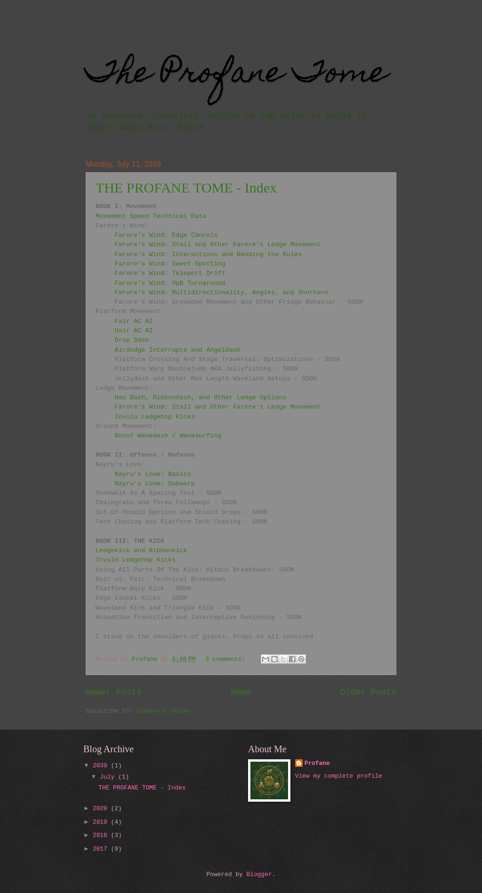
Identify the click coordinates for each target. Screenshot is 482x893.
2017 (102, 849)
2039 (102, 765)
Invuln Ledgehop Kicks (155, 416)
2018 (102, 835)
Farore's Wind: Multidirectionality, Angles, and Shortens (222, 292)
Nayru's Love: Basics (153, 474)
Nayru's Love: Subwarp (155, 483)
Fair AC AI (134, 321)
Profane (317, 763)
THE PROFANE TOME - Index (186, 187)
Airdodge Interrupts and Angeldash (178, 350)
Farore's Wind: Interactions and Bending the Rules (208, 254)
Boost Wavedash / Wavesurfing (168, 435)
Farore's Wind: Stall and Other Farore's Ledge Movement (218, 244)
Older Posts (368, 692)
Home (241, 692)
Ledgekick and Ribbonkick (141, 550)
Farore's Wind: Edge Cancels (166, 235)
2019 (102, 822)
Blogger (259, 874)
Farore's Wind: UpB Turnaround (170, 283)
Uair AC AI (134, 330)
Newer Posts (114, 692)
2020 (102, 808)
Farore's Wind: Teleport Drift (170, 273)
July (109, 776)
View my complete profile (338, 776)
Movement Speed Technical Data (151, 216)
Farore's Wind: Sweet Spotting (170, 263)
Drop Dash (132, 340)
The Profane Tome (236, 75)
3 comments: (227, 659)
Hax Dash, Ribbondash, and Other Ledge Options (201, 397)
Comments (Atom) (164, 711)
